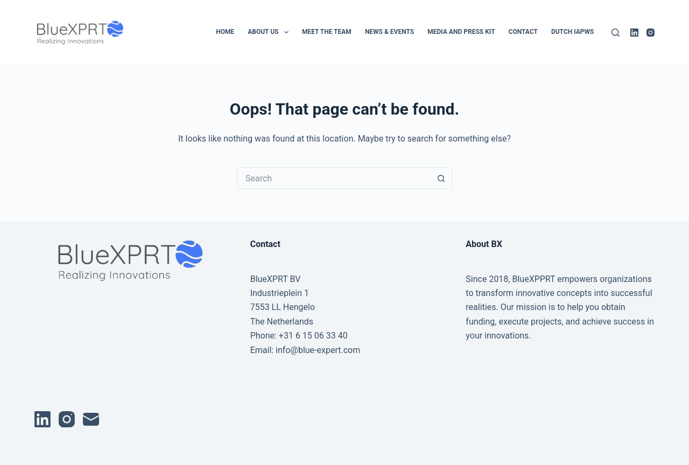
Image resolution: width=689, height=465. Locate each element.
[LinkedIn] (634, 33)
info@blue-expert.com (318, 350)
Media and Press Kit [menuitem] (461, 32)
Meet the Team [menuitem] (326, 32)
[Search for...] (334, 178)
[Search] (615, 33)
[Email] (91, 419)
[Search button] (441, 178)
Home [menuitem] (225, 32)
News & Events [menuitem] (389, 32)
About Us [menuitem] (270, 32)
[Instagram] (650, 33)
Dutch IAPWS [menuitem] (572, 32)
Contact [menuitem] (523, 32)
